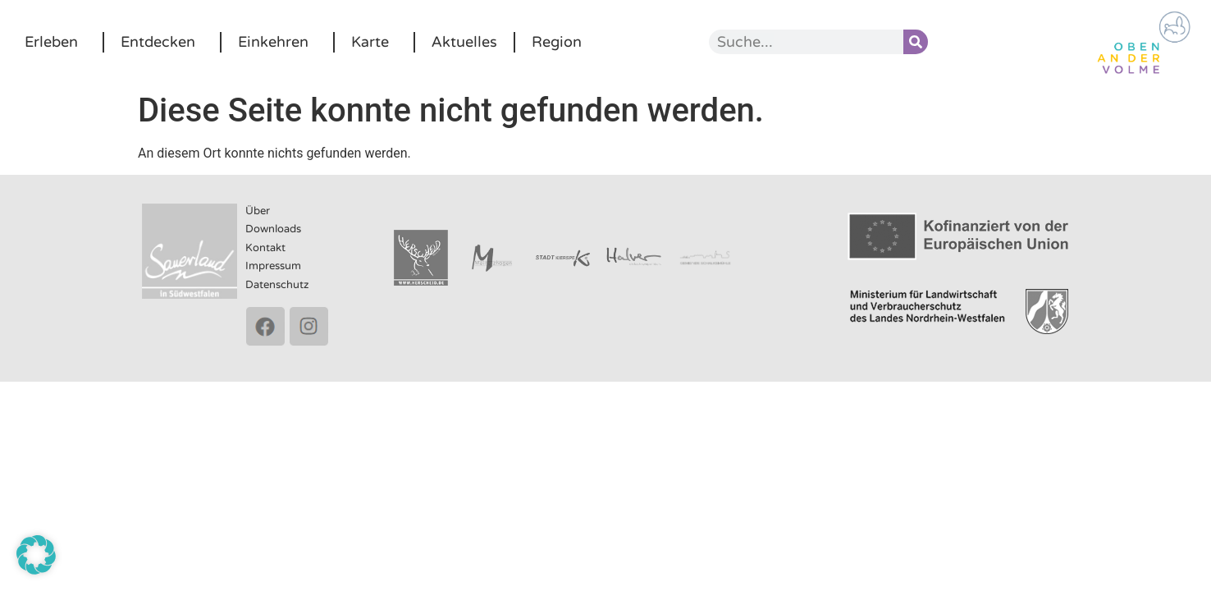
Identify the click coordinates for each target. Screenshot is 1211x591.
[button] (36, 555)
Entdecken (162, 42)
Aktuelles (464, 42)
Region (557, 42)
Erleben (55, 42)
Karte (374, 42)
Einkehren (277, 42)
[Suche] (915, 42)
